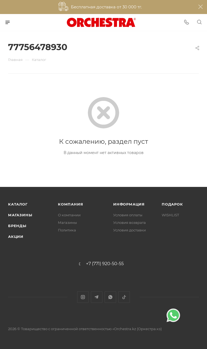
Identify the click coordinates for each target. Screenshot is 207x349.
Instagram (83, 297)
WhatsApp (110, 297)
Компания (70, 204)
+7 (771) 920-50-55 (105, 264)
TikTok (124, 297)
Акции (15, 236)
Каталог (18, 204)
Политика (67, 230)
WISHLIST (170, 215)
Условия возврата (129, 222)
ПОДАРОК (172, 204)
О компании (69, 215)
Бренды (17, 226)
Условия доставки (129, 230)
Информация (129, 204)
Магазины (20, 215)
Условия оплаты (127, 215)
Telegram (96, 297)
